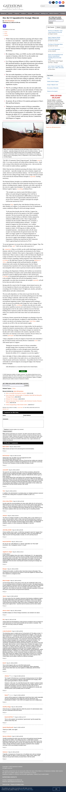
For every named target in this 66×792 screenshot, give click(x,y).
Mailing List (44, 13)
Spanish (6, 35)
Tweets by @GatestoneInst (53, 127)
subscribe (20, 407)
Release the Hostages (12, 399)
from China (32, 321)
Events (10, 13)
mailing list (6, 409)
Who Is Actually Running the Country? (16, 393)
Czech (5, 31)
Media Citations (54, 13)
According (20, 189)
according (5, 260)
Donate (30, 13)
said (14, 246)
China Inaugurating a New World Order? (16, 404)
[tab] (50, 27)
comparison (8, 249)
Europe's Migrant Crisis (52, 84)
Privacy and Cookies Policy (26, 789)
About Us (3, 13)
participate (11, 335)
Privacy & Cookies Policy (17, 784)
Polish (5, 33)
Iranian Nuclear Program (53, 81)
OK (56, 789)
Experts (17, 13)
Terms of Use (6, 784)
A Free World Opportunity (54, 49)
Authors (23, 13)
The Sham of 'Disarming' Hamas (55, 44)
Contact (62, 13)
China (13, 388)
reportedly (33, 176)
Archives (36, 13)
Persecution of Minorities (52, 88)
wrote (38, 160)
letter (12, 204)
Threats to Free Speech (52, 91)
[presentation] (51, 27)
